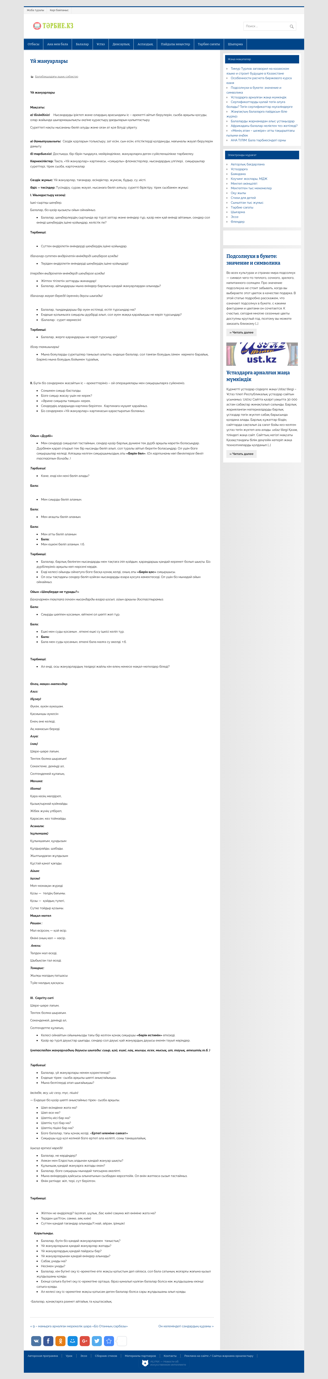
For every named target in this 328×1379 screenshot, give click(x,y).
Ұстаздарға (239, 169)
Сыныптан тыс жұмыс (247, 203)
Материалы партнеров (140, 1356)
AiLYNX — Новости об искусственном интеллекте (168, 1363)
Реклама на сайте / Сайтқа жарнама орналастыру (218, 1356)
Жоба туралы (35, 10)
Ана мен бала (57, 44)
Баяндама (238, 174)
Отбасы (33, 44)
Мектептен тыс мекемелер (251, 188)
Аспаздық (145, 44)
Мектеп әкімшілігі (244, 183)
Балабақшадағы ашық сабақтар (56, 76)
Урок (69, 1356)
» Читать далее (242, 332)
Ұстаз (101, 44)
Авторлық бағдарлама (248, 164)
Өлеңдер (238, 222)
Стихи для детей (243, 198)
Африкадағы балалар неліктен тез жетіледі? (264, 126)
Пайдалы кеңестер (175, 44)
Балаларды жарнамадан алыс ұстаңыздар (263, 121)
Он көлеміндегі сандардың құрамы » (186, 1326)
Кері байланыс (59, 10)
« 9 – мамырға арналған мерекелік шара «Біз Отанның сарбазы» (79, 1326)
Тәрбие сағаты (209, 44)
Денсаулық (121, 44)
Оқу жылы (238, 193)
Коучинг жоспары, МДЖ (249, 179)
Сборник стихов (106, 1356)
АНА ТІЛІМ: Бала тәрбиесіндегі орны (258, 140)
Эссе (234, 217)
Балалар (82, 44)
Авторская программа (43, 1356)
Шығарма (235, 44)
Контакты (170, 1356)
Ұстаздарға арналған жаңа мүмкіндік (259, 97)
